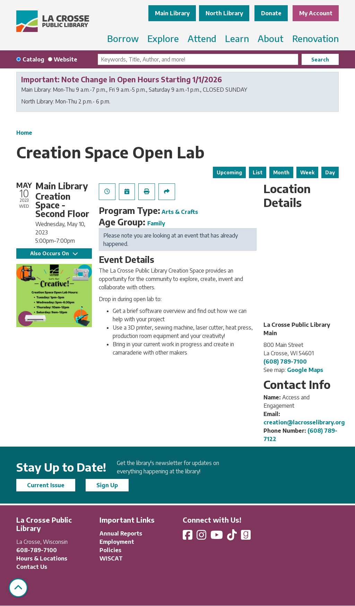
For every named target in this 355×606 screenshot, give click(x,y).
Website (65, 59)
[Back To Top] (18, 587)
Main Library (172, 13)
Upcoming (229, 172)
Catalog (33, 59)
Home (24, 132)
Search (320, 60)
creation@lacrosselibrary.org (304, 422)
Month (281, 172)
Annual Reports (120, 533)
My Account (315, 13)
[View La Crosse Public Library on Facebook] (188, 536)
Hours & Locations (41, 558)
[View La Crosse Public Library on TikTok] (232, 536)
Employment (116, 541)
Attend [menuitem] (202, 38)
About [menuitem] (271, 38)
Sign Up (107, 485)
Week (307, 172)
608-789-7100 (36, 550)
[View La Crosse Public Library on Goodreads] (246, 536)
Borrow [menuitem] (123, 38)
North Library (224, 13)
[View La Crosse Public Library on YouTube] (217, 536)
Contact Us (31, 566)
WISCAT (111, 558)
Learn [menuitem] (237, 38)
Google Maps (305, 369)
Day (330, 172)
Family (156, 223)
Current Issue (45, 485)
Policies (110, 550)
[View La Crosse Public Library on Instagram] (202, 536)
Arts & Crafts (180, 211)
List (257, 172)
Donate (271, 13)
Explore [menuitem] (163, 38)
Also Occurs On (54, 253)
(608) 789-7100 (285, 361)
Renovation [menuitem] (315, 38)
